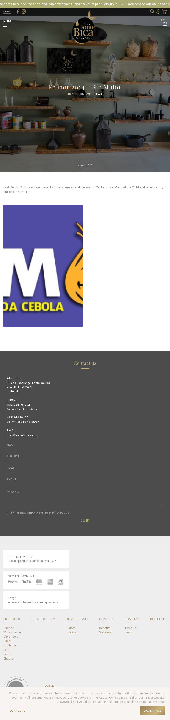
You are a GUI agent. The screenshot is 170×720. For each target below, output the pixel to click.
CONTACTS (158, 619)
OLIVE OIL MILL (77, 619)
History (70, 628)
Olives (7, 641)
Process (71, 632)
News (98, 93)
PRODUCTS (11, 619)
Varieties (105, 632)
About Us (131, 628)
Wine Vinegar (12, 632)
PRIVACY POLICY (59, 512)
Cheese (8, 658)
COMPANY (132, 619)
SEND (85, 520)
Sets (6, 649)
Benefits (104, 628)
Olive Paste (11, 636)
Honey (7, 654)
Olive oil (8, 628)
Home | (73, 93)
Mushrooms (11, 645)
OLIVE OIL (106, 619)
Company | (86, 93)
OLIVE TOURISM (43, 619)
